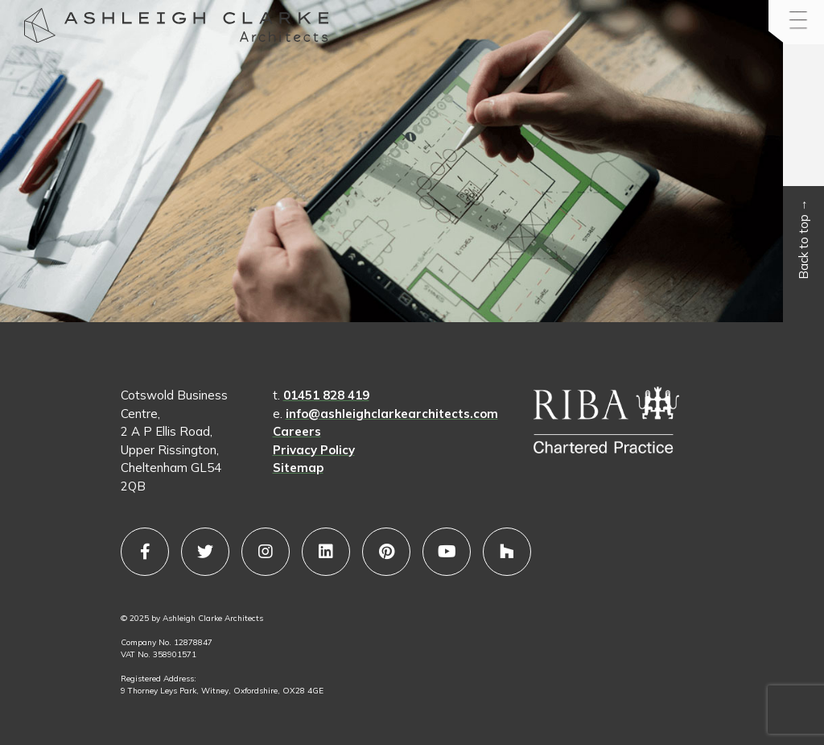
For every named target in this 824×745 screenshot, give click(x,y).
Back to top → (803, 240)
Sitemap (298, 467)
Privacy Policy (314, 449)
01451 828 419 (326, 395)
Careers (297, 431)
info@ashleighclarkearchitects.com (392, 413)
